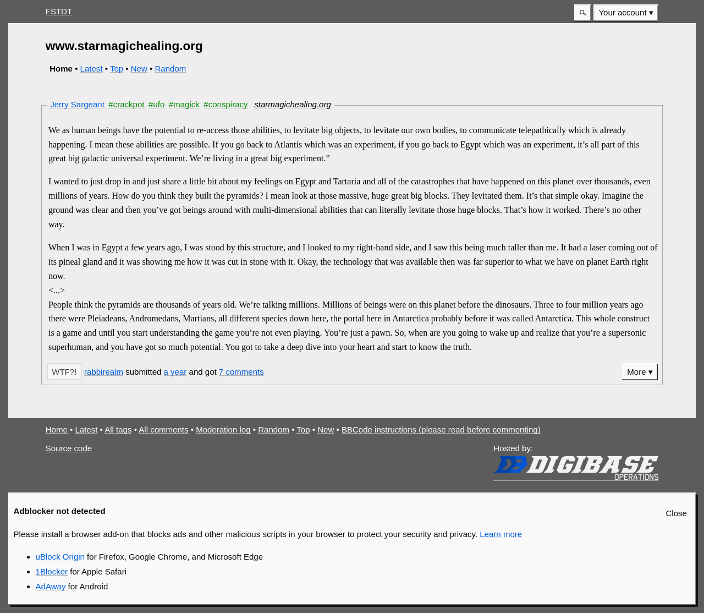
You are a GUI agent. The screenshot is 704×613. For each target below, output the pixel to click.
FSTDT (59, 11)
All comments (163, 429)
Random (170, 68)
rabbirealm (103, 371)
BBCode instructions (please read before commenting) (441, 429)
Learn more (501, 534)
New (139, 68)
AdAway (51, 586)
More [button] (636, 371)
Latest (91, 68)
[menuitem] (625, 12)
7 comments (241, 371)
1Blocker (52, 571)
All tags (118, 429)
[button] (582, 12)
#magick (184, 104)
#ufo (156, 104)
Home (57, 429)
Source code (69, 448)
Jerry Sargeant (77, 104)
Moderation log (223, 429)
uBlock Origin (60, 556)
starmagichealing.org (292, 104)
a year (175, 371)
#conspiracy (226, 104)
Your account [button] (622, 12)
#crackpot (126, 104)
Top (116, 68)
